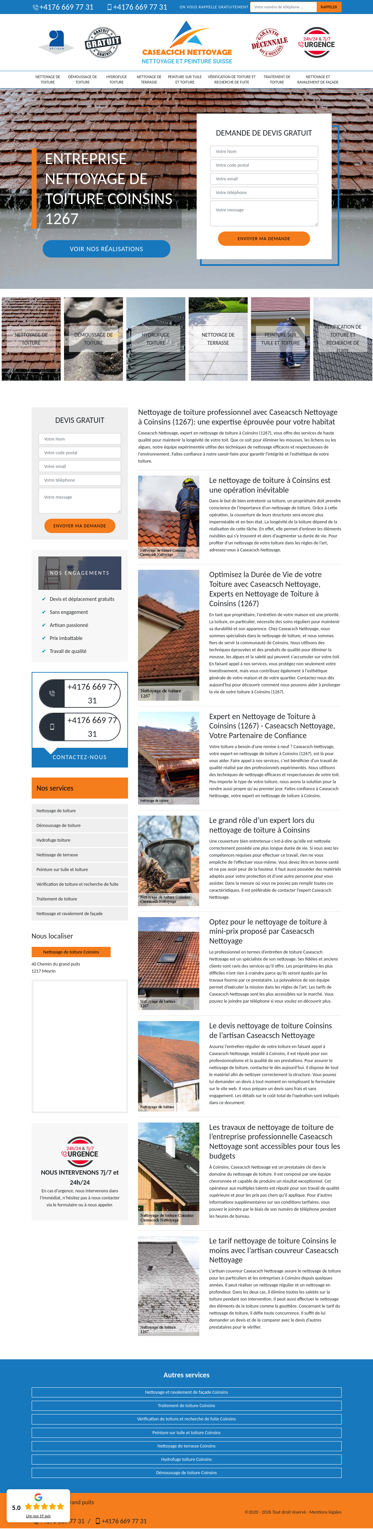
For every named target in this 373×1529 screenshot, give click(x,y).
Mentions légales (325, 1512)
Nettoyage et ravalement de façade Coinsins (186, 1392)
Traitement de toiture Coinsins (186, 1405)
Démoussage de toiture (82, 79)
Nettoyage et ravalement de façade (318, 79)
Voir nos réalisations (106, 249)
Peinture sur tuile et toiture (185, 79)
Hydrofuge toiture (116, 79)
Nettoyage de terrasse (149, 79)
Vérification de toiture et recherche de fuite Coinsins (186, 1419)
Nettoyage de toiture (48, 79)
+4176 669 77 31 (63, 7)
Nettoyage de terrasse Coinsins (186, 1446)
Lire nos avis (38, 1516)
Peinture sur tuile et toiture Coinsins (186, 1432)
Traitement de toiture (277, 79)
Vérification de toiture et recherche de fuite (232, 79)
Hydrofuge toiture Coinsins (186, 1459)
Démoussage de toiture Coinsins (186, 1473)
